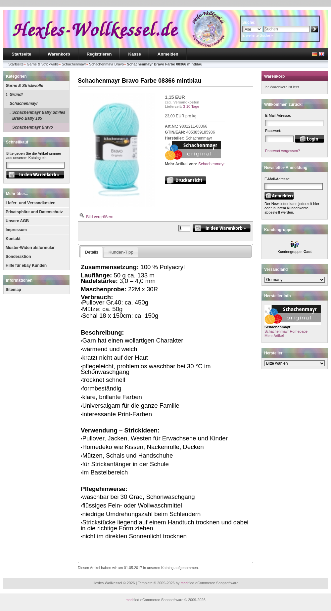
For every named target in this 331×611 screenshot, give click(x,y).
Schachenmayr (24, 103)
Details (91, 252)
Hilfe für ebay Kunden (26, 265)
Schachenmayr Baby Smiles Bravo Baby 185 (38, 115)
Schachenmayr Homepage (285, 331)
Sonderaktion (18, 256)
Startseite (21, 54)
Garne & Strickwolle (24, 85)
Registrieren (99, 54)
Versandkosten (186, 102)
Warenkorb (59, 54)
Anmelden (168, 54)
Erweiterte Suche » (257, 35)
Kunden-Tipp (121, 252)
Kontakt (13, 238)
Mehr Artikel (274, 336)
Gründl (16, 94)
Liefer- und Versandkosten (31, 203)
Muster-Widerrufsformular (30, 247)
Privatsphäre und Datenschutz (34, 212)
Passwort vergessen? (282, 151)
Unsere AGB (17, 221)
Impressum (16, 229)
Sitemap (13, 289)
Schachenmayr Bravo (32, 127)
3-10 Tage (191, 106)
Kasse (134, 54)
